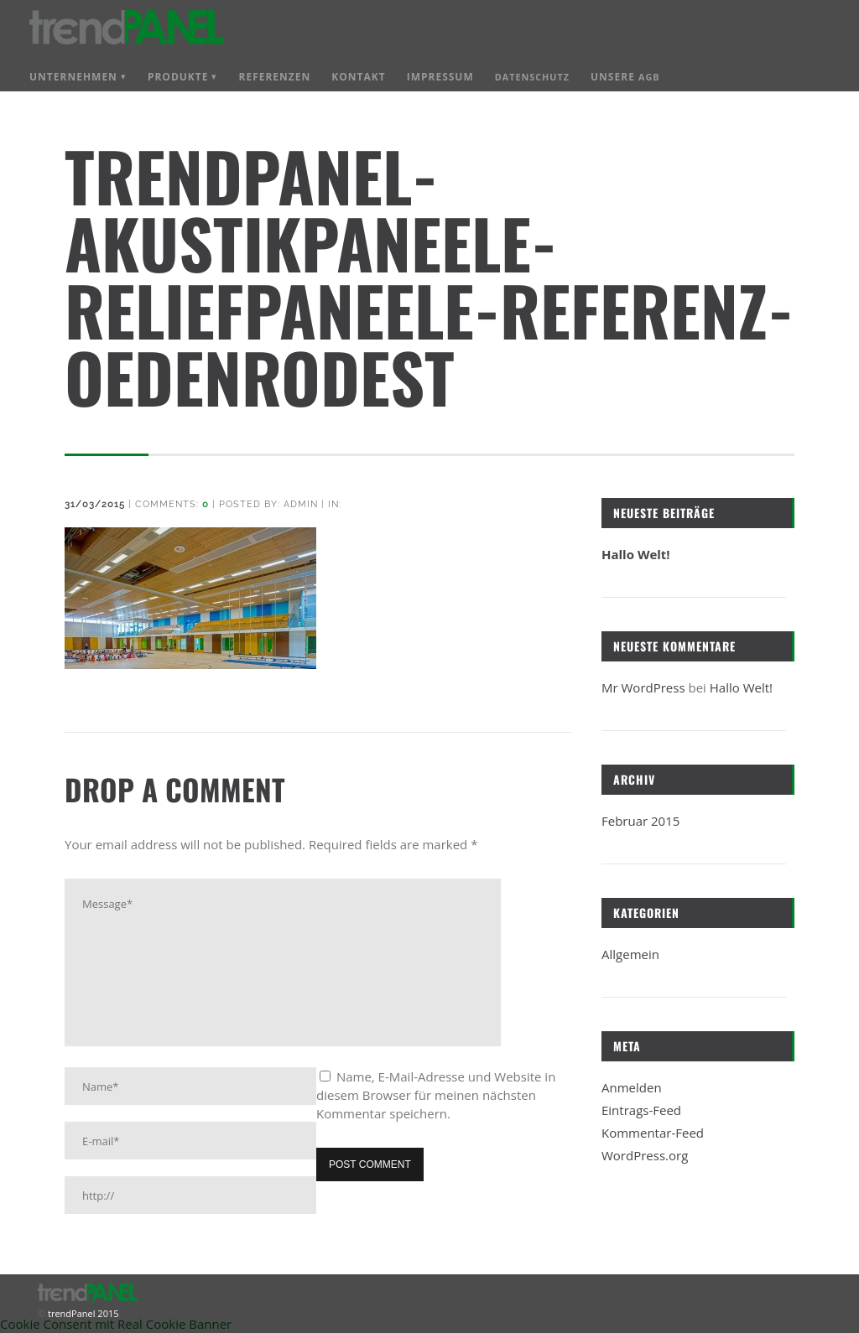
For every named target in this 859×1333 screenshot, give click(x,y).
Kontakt (358, 77)
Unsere (625, 77)
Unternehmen (73, 77)
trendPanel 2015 (81, 1313)
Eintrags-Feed (641, 1110)
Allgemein (630, 954)
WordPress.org (644, 1155)
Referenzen (274, 77)
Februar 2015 (640, 820)
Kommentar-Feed (652, 1132)
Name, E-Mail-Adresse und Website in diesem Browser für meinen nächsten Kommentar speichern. (435, 1095)
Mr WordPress (643, 687)
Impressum (440, 77)
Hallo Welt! (635, 554)
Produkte (178, 77)
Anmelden (631, 1087)
